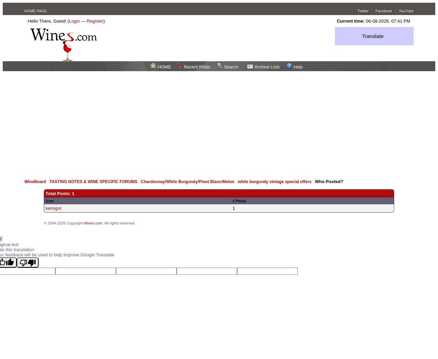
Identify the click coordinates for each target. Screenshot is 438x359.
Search (227, 66)
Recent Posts (193, 66)
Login (74, 21)
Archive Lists (263, 66)
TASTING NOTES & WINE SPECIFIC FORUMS (93, 181)
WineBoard (35, 181)
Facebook (383, 11)
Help (294, 66)
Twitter (363, 11)
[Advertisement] (219, 122)
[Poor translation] (28, 262)
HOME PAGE (35, 11)
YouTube (406, 11)
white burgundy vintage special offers (274, 181)
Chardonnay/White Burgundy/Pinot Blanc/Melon (188, 181)
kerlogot (53, 208)
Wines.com (93, 223)
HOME (161, 66)
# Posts (239, 201)
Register (95, 21)
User (50, 201)
